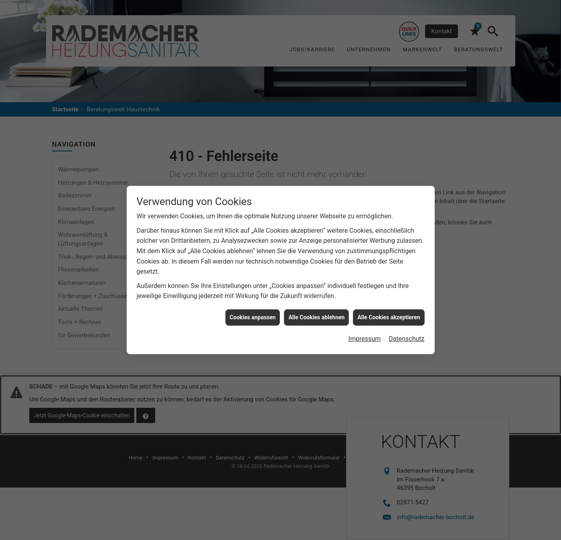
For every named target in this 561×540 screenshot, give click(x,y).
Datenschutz (406, 334)
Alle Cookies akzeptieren (388, 312)
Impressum (364, 334)
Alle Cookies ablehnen (316, 312)
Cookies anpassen (253, 312)
